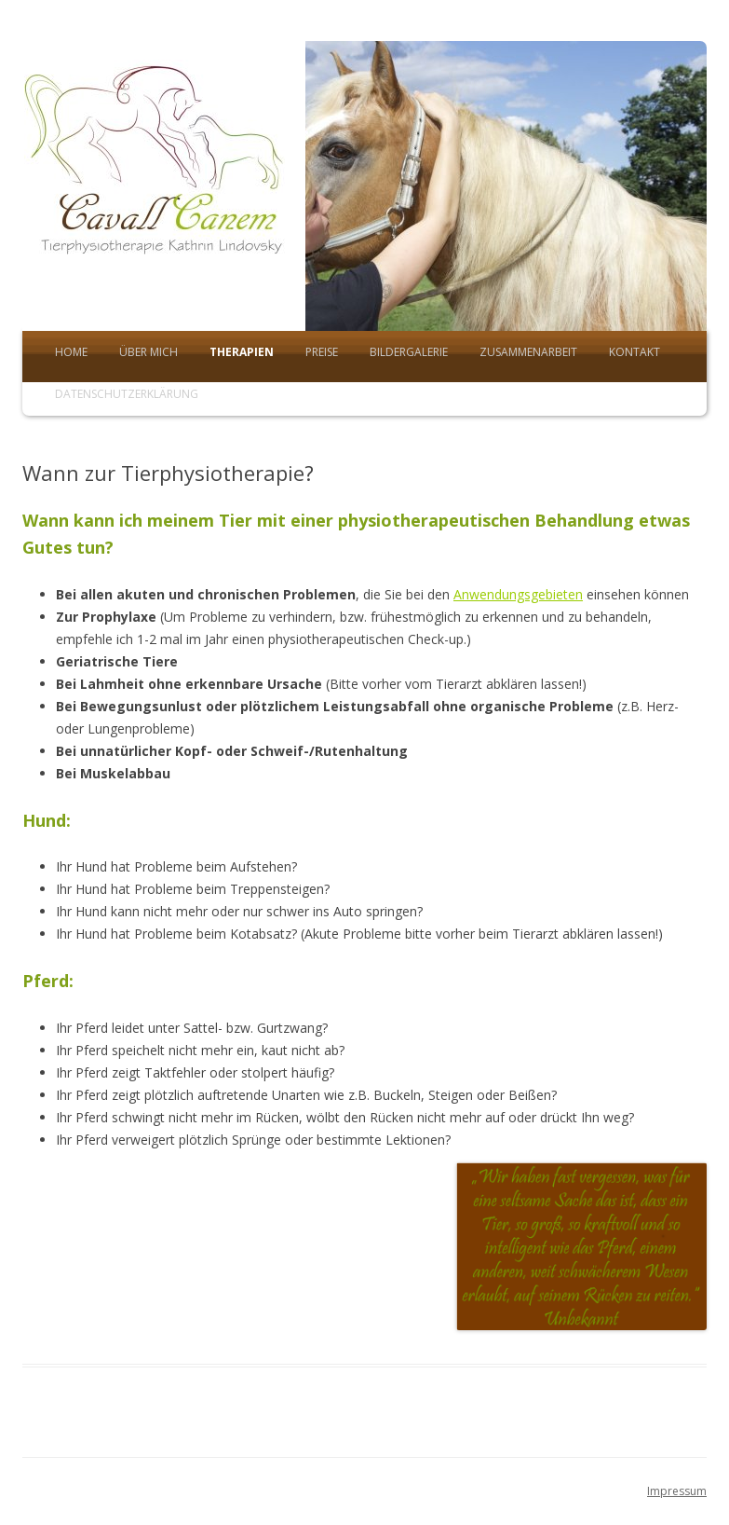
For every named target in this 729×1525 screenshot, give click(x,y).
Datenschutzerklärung (126, 394)
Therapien (241, 352)
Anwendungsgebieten (518, 594)
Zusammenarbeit (528, 352)
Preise (321, 352)
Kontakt (634, 352)
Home (71, 352)
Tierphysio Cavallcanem (164, 186)
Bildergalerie (409, 352)
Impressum (677, 1491)
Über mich (148, 352)
